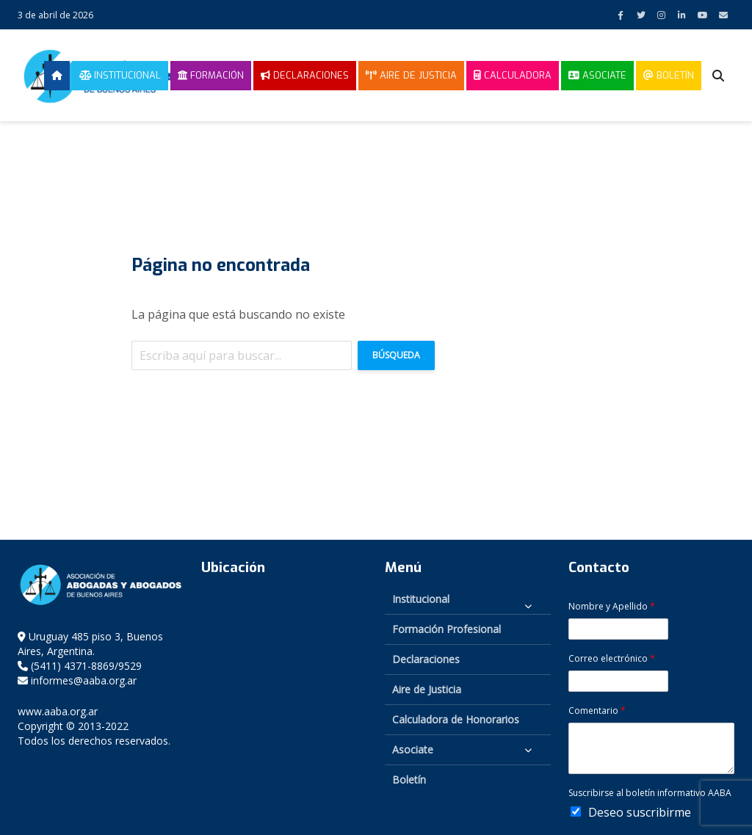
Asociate (597, 75)
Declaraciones (305, 75)
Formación (211, 75)
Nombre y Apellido (611, 606)
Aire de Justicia (411, 75)
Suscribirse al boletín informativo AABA (649, 793)
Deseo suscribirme (639, 812)
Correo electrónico (611, 658)
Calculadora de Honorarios (455, 719)
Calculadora (513, 75)
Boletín (668, 75)
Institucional (120, 75)
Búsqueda (396, 355)
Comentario (597, 710)
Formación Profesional (446, 629)
